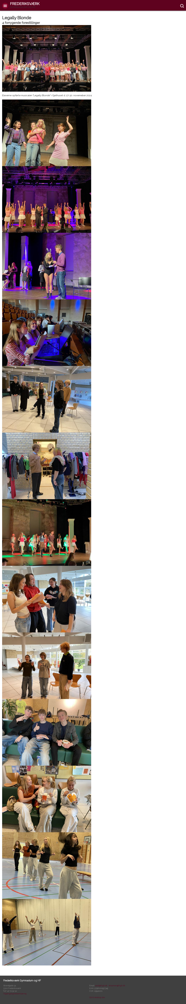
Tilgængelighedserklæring (14, 993)
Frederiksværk (24, 5)
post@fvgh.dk (101, 985)
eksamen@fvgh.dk (117, 985)
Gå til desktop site (97, 997)
